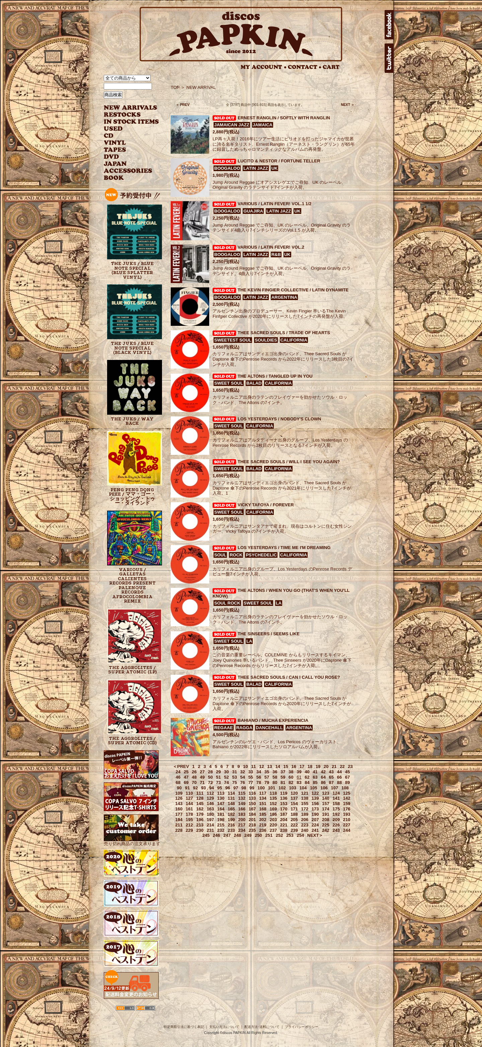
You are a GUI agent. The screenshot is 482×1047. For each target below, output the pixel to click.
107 (334, 787)
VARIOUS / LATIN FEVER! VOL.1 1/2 (275, 203)
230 (200, 830)
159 (346, 803)
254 (300, 835)
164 (221, 808)
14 (277, 766)
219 (262, 824)
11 (253, 766)
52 (226, 777)
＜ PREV (182, 105)
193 (346, 814)
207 (315, 819)
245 (206, 835)
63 (315, 777)
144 (189, 803)
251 (268, 835)
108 (345, 787)
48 (194, 777)
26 (194, 771)
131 (231, 798)
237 (273, 830)
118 (273, 793)
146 (210, 803)
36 (274, 771)
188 (294, 814)
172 (304, 808)
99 (251, 787)
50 (210, 777)
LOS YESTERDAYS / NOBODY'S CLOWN (279, 418)
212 (189, 824)
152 (273, 803)
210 (346, 819)
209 (336, 819)
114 (231, 793)
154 (294, 803)
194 (179, 819)
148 (231, 803)
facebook (389, 24)
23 (350, 766)
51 (218, 777)
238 (284, 830)
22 (342, 766)
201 (252, 819)
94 (211, 787)
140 (325, 798)
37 (282, 771)
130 (221, 798)
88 (339, 782)
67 (347, 777)
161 (189, 808)
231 (210, 830)
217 (241, 824)
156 (315, 803)
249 (248, 835)
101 (271, 787)
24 (178, 771)
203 (273, 819)
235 (252, 830)
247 (227, 835)
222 (294, 824)
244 (346, 830)
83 (299, 782)
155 (304, 803)
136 (284, 798)
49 (202, 777)
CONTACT (304, 67)
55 (250, 777)
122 (315, 793)
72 (210, 782)
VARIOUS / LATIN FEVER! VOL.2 (271, 247)
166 (241, 808)
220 (273, 824)
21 (334, 766)
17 (302, 766)
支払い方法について (224, 1027)
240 (304, 830)
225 (325, 824)
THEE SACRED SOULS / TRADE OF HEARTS (284, 332)
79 (266, 782)
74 (226, 782)
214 (210, 824)
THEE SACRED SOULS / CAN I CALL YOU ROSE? (289, 677)
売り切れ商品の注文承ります (132, 841)
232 (221, 830)
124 (336, 793)
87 (331, 782)
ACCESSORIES (128, 170)
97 (235, 787)
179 (200, 814)
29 (218, 771)
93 (203, 787)
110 (189, 793)
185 (262, 814)
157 (325, 803)
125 (346, 793)
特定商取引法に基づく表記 (184, 1027)
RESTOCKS (126, 114)
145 (200, 803)
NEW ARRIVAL (130, 107)
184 (252, 814)
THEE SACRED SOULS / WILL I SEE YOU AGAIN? (289, 461)
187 (284, 814)
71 (202, 782)
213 (200, 824)
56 (258, 777)
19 (318, 766)
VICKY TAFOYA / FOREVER (266, 504)
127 (189, 798)
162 (200, 808)
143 (179, 803)
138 (304, 798)
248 (237, 835)
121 (304, 793)
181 (221, 814)
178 (189, 814)
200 (241, 819)
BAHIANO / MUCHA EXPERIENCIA (273, 720)
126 (179, 798)
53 (234, 777)
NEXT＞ (315, 835)
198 (221, 819)
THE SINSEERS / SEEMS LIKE (269, 633)
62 (307, 777)
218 (252, 824)
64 (323, 777)
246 (216, 835)
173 (315, 808)
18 (310, 766)
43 (331, 771)
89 (347, 782)
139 (315, 798)
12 (261, 766)
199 (231, 819)
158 (336, 803)
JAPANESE (126, 163)
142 (346, 798)
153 (284, 803)
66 (339, 777)
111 (200, 793)
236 (262, 830)
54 (242, 777)
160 (179, 808)
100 (261, 787)
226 (336, 824)
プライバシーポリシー (301, 1027)
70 (194, 782)
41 (315, 771)
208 (325, 819)
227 (346, 824)
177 (179, 814)
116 (252, 793)
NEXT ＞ (347, 105)
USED (126, 128)
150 (252, 803)
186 (273, 814)
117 (262, 793)
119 (284, 793)
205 (294, 819)
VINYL (115, 142)
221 (284, 824)
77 (250, 782)
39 (299, 771)
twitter (389, 58)
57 (266, 777)
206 (304, 819)
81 (282, 782)
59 (282, 777)
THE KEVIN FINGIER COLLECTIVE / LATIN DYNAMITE (293, 289)
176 (346, 808)
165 (231, 808)
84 (307, 782)
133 (252, 798)
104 (303, 787)
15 (286, 766)
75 (234, 782)
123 (325, 793)
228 (179, 830)
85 (315, 782)
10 (245, 766)
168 (262, 808)
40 (307, 771)
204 (284, 819)
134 (262, 798)
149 (241, 803)
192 (336, 814)
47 (186, 777)
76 (242, 782)
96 (227, 787)
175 (336, 808)
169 (273, 808)
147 (221, 803)
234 (241, 830)
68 (178, 782)
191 (325, 814)
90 (179, 787)
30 (226, 771)
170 (284, 808)
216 (231, 824)
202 (262, 819)
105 (313, 787)
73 (218, 782)
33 (250, 771)
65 (331, 777)
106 (324, 787)
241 (315, 830)
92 (195, 787)
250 (258, 835)
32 (242, 771)
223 (304, 824)
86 (323, 782)
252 (279, 835)
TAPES (115, 149)
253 (290, 835)
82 (291, 782)
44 (339, 771)
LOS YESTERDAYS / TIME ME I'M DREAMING (284, 547)
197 (210, 819)
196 (200, 819)
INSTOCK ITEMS (131, 121)
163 (210, 808)
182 (231, 814)
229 (189, 830)
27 (202, 771)
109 (179, 793)
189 (304, 814)
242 (325, 830)
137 (294, 798)
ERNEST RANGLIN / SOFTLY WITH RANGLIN (284, 117)
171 (294, 808)
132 (241, 798)
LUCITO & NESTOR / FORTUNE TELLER (279, 160)
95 (219, 787)
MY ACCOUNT (264, 67)
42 (323, 771)
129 (210, 798)
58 (274, 777)
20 (326, 766)
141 (336, 798)
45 (347, 771)
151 (262, 803)
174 (325, 808)
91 (187, 787)
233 (231, 830)
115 (241, 793)
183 (241, 814)
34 (258, 771)
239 (294, 830)
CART (331, 67)
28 (210, 771)
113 (221, 793)
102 (282, 787)
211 (179, 824)
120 (294, 793)
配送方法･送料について (261, 1027)
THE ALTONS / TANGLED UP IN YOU (275, 376)
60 (291, 777)
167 (252, 808)
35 (266, 771)
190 (315, 814)
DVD (111, 156)
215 (221, 824)
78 (258, 782)
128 (200, 798)
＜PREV (181, 766)
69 (186, 782)
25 (186, 771)
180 (210, 814)
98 (243, 787)
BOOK (114, 177)
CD (109, 135)
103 (292, 787)
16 (294, 766)
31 (234, 771)
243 (336, 830)
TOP (175, 87)
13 (269, 766)
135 (273, 798)
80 (274, 782)
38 (291, 771)
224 (315, 824)
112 (210, 793)
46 (178, 777)
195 (189, 819)
